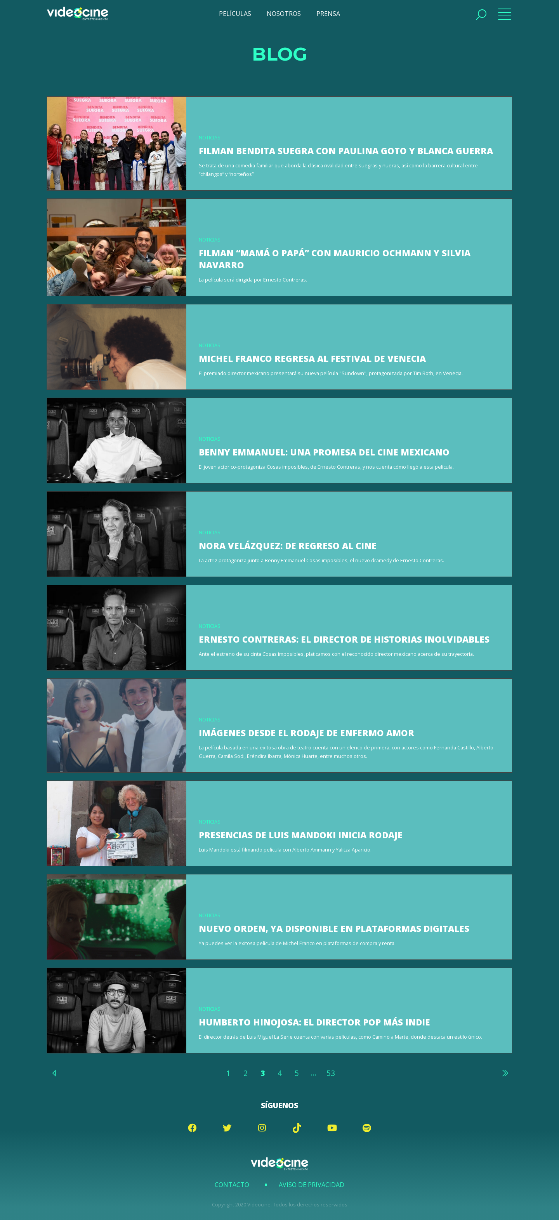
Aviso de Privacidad (311, 1184)
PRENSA (328, 13)
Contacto (232, 1184)
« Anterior (54, 1073)
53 (330, 1073)
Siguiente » (504, 1073)
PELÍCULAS (235, 13)
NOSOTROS (284, 13)
